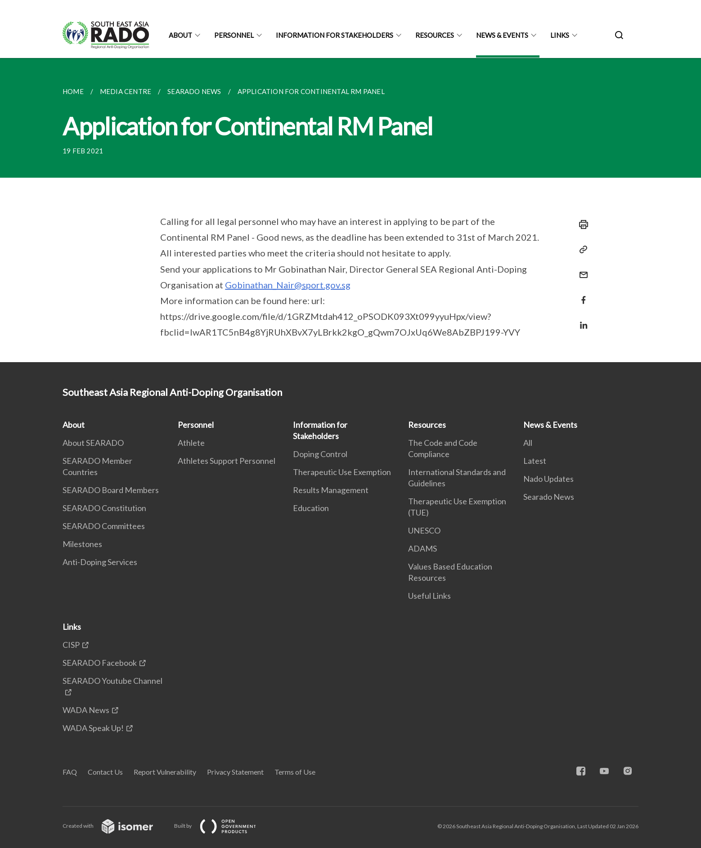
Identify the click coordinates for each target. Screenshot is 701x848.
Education (311, 508)
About (180, 35)
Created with (115, 825)
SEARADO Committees (104, 526)
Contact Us (105, 771)
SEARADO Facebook (100, 663)
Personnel (234, 35)
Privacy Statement (235, 771)
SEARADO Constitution (104, 508)
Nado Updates (548, 479)
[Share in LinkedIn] (580, 319)
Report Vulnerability (165, 771)
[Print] (580, 224)
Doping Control (320, 454)
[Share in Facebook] (580, 294)
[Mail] (580, 269)
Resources (434, 35)
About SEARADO (93, 443)
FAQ (70, 771)
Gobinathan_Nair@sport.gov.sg (287, 284)
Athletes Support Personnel (226, 461)
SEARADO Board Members (111, 490)
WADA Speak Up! (93, 728)
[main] (350, 210)
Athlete (191, 443)
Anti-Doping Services (100, 562)
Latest (534, 461)
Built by (222, 825)
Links (559, 35)
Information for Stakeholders (334, 35)
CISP (71, 645)
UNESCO (424, 530)
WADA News (86, 710)
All (527, 443)
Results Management (330, 490)
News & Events (502, 35)
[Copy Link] (580, 249)
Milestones (82, 544)
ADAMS (422, 548)
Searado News (548, 497)
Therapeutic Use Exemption (342, 472)
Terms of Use (294, 771)
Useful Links (429, 596)
